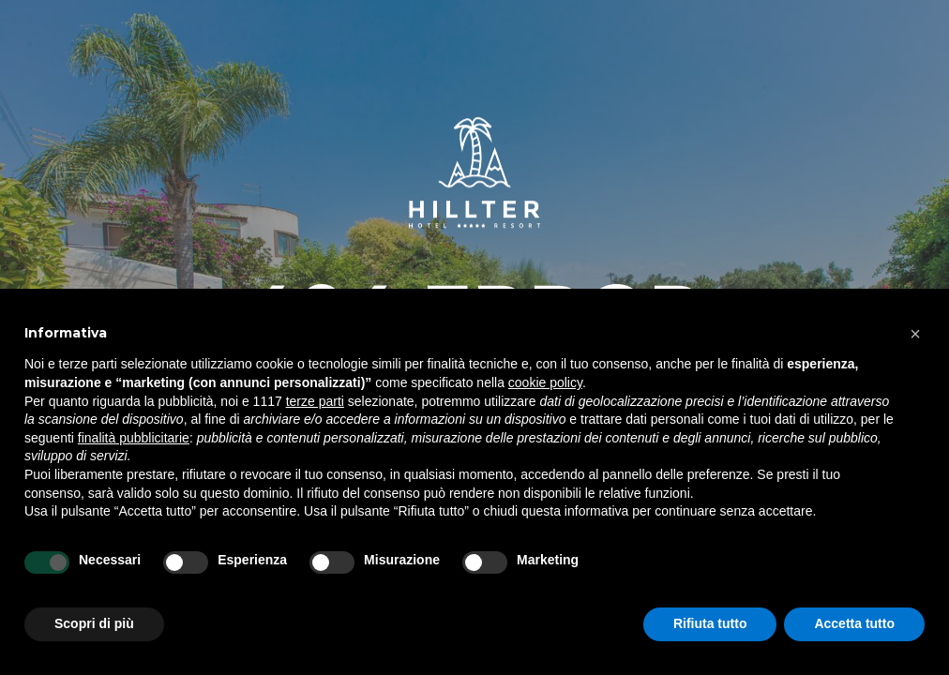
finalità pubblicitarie (133, 437)
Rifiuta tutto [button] (710, 623)
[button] (915, 334)
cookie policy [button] (545, 382)
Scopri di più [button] (94, 623)
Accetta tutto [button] (854, 623)
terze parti (315, 401)
